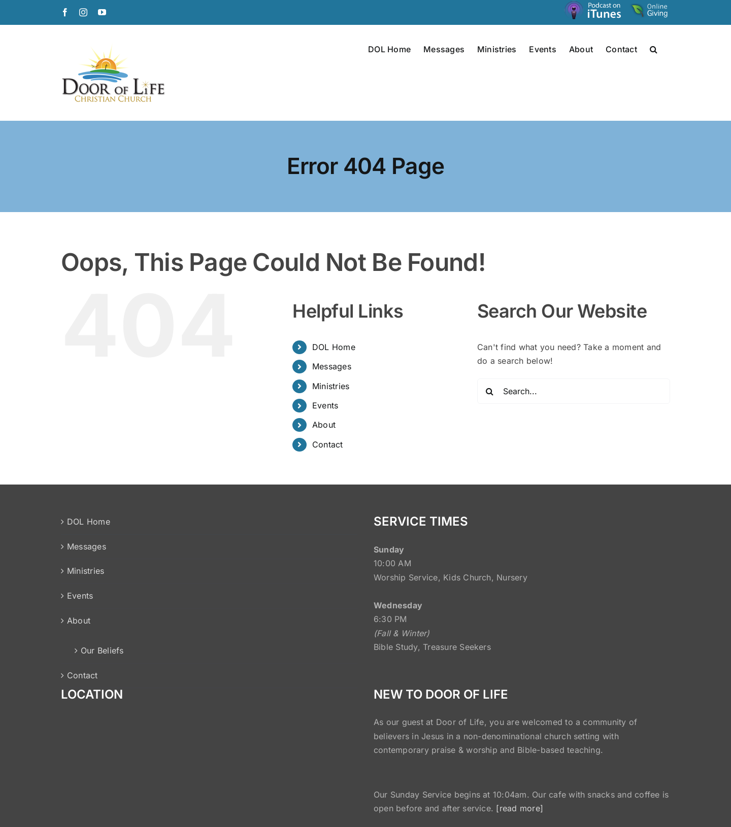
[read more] (519, 808)
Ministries (330, 386)
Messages (331, 366)
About (324, 425)
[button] (653, 49)
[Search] (490, 391)
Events (325, 405)
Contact (327, 444)
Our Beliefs (102, 650)
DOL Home (333, 347)
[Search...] (573, 391)
